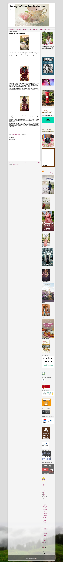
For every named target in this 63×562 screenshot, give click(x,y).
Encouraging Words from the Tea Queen (28, 6)
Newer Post (11, 162)
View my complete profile (45, 53)
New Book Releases (35, 29)
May (44, 542)
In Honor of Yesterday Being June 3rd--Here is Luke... (45, 536)
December (44, 492)
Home (24, 162)
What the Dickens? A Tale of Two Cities (45, 504)
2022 (43, 484)
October (44, 496)
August (44, 499)
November (44, 494)
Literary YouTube (25, 29)
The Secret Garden (44, 525)
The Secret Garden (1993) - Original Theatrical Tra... (44, 529)
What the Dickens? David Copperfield (45, 512)
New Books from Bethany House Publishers (44, 519)
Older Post (38, 162)
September (44, 497)
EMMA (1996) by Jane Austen (45, 507)
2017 (43, 490)
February (44, 546)
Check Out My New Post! (45, 509)
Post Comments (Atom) (15, 164)
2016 (43, 491)
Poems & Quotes (18, 29)
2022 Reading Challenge (47, 168)
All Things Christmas (43, 29)
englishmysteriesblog (45, 44)
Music (30, 29)
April (44, 543)
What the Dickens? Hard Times (45, 533)
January (44, 547)
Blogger (36, 558)
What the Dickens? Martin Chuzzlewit (45, 522)
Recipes (49, 29)
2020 (43, 486)
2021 (43, 485)
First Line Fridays (11, 29)
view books (52, 173)
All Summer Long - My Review (45, 515)
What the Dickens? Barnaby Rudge (44, 540)
